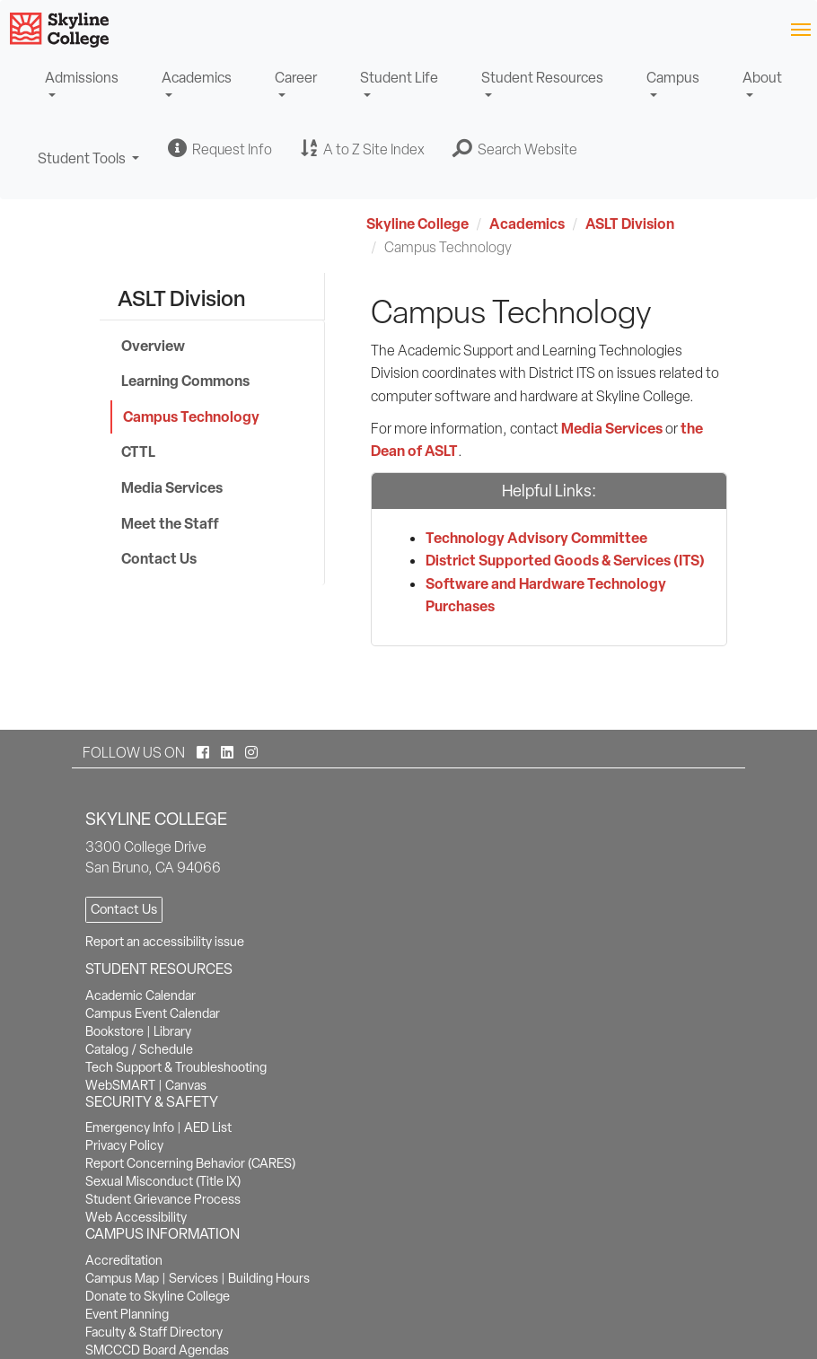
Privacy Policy (124, 1145)
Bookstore (114, 1031)
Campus (672, 77)
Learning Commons (185, 380)
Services (193, 1278)
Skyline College (417, 223)
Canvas (185, 1085)
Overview (153, 345)
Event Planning (127, 1314)
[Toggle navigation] (800, 28)
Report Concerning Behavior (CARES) (190, 1163)
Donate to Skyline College (157, 1296)
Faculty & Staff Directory (154, 1332)
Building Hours (269, 1278)
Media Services (172, 487)
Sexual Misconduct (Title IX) (163, 1181)
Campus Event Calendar (152, 1013)
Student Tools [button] (89, 166)
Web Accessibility (136, 1217)
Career (296, 77)
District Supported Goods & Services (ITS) (565, 560)
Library (172, 1031)
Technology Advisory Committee (536, 538)
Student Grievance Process (163, 1199)
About (762, 77)
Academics (197, 77)
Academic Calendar (140, 995)
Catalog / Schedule (139, 1049)
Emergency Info (129, 1127)
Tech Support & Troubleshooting (176, 1067)
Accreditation (124, 1260)
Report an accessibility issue (164, 942)
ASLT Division (629, 223)
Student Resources (542, 77)
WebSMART (120, 1085)
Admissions (82, 77)
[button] (515, 149)
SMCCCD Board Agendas (157, 1350)
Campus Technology (191, 416)
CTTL (138, 451)
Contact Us (159, 558)
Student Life (399, 77)
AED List (208, 1127)
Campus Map (122, 1278)
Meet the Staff (170, 523)
